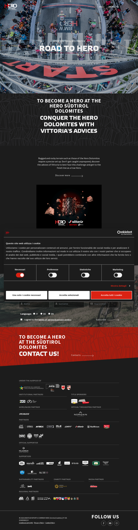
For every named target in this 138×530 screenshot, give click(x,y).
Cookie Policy (50, 523)
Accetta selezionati (69, 295)
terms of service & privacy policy (54, 319)
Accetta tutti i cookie (111, 295)
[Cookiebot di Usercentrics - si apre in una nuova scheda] (119, 232)
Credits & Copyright (26, 523)
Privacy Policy (39, 523)
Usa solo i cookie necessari (26, 295)
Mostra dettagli (118, 286)
